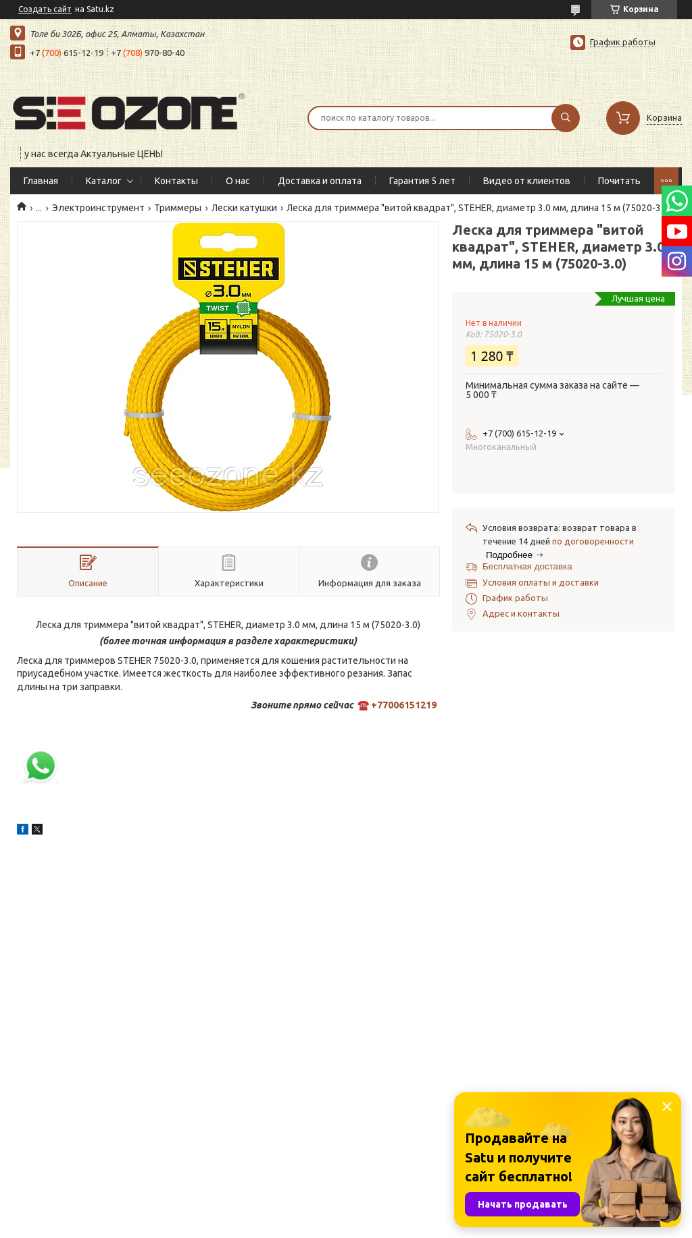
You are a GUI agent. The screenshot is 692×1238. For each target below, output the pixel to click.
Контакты (176, 181)
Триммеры (177, 207)
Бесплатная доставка (527, 566)
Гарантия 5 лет (422, 181)
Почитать (619, 181)
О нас (238, 181)
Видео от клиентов (526, 181)
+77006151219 (404, 705)
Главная (41, 181)
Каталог (104, 181)
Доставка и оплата (320, 181)
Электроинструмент (98, 207)
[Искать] (565, 118)
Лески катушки (244, 207)
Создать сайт (45, 9)
